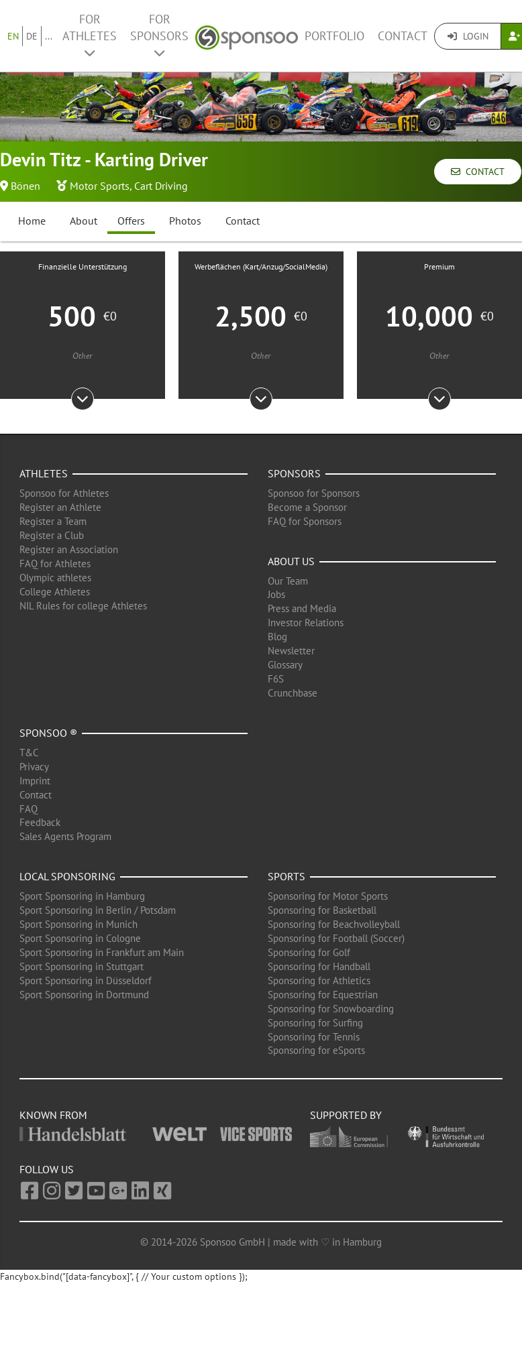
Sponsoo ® (48, 732)
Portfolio (334, 36)
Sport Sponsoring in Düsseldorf (85, 980)
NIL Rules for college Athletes (83, 605)
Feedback (39, 822)
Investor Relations (306, 622)
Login (468, 36)
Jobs (276, 594)
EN (13, 36)
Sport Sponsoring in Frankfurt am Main (101, 952)
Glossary (285, 664)
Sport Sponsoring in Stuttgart (81, 966)
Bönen (25, 185)
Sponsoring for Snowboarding (331, 1008)
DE (32, 36)
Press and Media (302, 608)
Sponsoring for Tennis (314, 1036)
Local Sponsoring (67, 876)
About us (291, 561)
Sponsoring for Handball (319, 966)
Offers (131, 220)
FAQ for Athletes (55, 563)
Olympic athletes (55, 577)
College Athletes (54, 591)
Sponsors (294, 473)
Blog (277, 636)
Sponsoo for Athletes (64, 493)
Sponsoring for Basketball (322, 910)
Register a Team (53, 521)
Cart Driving (161, 185)
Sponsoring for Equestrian (323, 994)
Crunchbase (292, 693)
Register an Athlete (60, 507)
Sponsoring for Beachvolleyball (334, 924)
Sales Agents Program (65, 836)
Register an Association (68, 549)
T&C (29, 752)
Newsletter (291, 650)
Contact (402, 36)
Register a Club (51, 535)
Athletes (43, 473)
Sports (286, 876)
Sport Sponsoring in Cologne (80, 938)
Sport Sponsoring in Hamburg (82, 896)
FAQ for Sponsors (305, 521)
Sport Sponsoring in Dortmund (84, 994)
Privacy (34, 766)
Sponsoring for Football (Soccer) (336, 938)
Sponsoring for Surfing (315, 1022)
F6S (276, 678)
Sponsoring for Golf (309, 952)
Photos (185, 220)
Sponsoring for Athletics (319, 980)
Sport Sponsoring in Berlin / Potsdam (97, 910)
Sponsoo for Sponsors (314, 493)
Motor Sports (99, 185)
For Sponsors (159, 35)
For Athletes (89, 35)
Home (32, 220)
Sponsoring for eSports (316, 1050)
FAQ (28, 808)
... (48, 36)
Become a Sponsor (307, 507)
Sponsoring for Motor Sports (328, 896)
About (83, 220)
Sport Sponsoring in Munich (78, 924)
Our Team (288, 581)
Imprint (34, 780)
